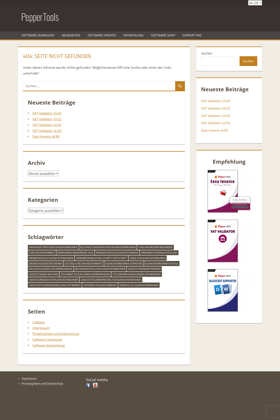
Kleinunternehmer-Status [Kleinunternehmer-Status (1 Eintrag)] (161, 263)
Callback (38, 322)
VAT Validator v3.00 (46, 125)
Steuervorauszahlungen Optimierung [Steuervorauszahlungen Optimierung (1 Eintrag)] (137, 274)
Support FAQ (191, 35)
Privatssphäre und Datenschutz (55, 333)
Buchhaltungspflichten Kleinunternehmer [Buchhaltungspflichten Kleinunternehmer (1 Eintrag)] (108, 247)
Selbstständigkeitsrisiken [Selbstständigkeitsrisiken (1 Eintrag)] (144, 269)
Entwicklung (133, 35)
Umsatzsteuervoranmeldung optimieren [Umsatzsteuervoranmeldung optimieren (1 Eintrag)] (55, 285)
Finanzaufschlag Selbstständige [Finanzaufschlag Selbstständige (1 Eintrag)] (117, 252)
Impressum (41, 328)
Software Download (38, 35)
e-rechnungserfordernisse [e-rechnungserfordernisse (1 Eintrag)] (155, 247)
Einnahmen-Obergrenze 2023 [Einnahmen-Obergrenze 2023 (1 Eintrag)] (75, 252)
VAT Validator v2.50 (46, 130)
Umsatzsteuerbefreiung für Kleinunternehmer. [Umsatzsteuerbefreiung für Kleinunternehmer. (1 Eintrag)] (111, 279)
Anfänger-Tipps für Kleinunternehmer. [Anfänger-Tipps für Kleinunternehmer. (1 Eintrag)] (53, 247)
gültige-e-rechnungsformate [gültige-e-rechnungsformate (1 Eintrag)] (84, 263)
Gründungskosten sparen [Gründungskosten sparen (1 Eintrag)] (45, 263)
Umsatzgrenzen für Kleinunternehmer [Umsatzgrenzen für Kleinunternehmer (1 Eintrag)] (53, 279)
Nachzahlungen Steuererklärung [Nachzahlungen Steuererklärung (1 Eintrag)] (50, 269)
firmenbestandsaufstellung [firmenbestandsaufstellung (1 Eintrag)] (159, 252)
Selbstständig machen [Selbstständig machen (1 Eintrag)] (43, 274)
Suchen (206, 53)
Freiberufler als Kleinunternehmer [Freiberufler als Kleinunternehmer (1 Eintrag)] (51, 258)
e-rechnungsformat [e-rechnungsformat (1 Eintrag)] (42, 252)
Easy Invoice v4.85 (46, 136)
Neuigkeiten (71, 35)
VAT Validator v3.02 (46, 119)
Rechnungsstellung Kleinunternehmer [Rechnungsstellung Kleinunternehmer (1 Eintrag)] (100, 269)
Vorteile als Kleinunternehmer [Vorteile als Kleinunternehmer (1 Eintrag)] (138, 285)
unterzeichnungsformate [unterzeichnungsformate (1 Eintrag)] (100, 285)
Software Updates (102, 35)
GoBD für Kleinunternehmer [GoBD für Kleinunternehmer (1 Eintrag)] (147, 258)
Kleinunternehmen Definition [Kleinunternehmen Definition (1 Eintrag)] (124, 263)
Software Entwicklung (48, 345)
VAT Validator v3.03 (46, 113)
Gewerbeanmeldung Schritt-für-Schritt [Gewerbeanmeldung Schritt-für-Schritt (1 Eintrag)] (101, 258)
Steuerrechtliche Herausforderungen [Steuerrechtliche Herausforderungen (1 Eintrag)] (85, 274)
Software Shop (163, 35)
